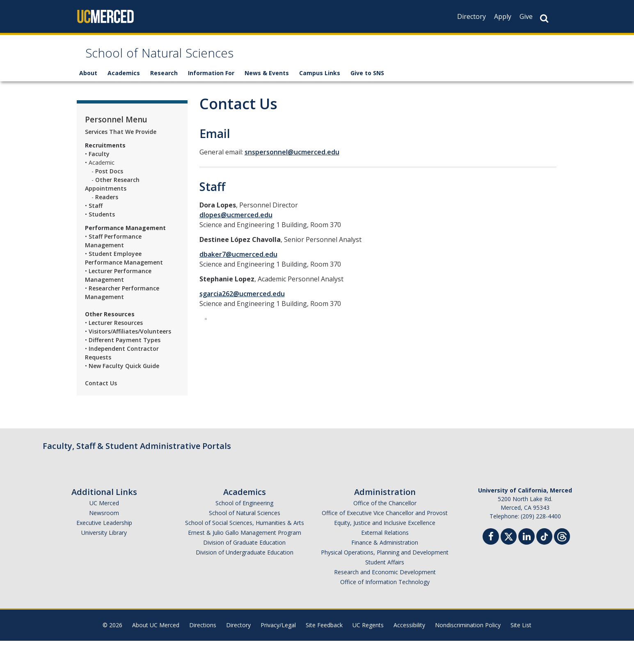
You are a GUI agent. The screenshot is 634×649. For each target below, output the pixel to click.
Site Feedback (324, 633)
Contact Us (101, 391)
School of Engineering (244, 511)
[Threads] (562, 543)
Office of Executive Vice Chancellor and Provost (385, 521)
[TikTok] (544, 543)
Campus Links (319, 81)
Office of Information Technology (385, 590)
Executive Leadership (104, 531)
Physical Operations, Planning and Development (385, 560)
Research (164, 81)
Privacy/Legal (278, 633)
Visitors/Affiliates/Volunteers (131, 339)
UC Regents (368, 633)
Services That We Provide (120, 140)
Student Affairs (384, 570)
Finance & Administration (384, 551)
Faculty (99, 162)
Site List (520, 633)
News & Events (267, 81)
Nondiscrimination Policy (468, 633)
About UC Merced (155, 633)
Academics (124, 81)
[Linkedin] (526, 546)
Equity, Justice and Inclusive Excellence (384, 531)
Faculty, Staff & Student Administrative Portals (137, 454)
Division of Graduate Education (244, 551)
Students (102, 222)
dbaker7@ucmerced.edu (238, 262)
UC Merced (104, 511)
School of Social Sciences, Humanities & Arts (244, 531)
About (88, 81)
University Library (104, 541)
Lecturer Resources (116, 331)
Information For (211, 81)
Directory (471, 16)
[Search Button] (544, 18)
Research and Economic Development (385, 580)
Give (526, 16)
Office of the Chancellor (385, 511)
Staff (96, 214)
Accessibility (409, 633)
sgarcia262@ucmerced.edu (242, 301)
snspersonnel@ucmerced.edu (292, 160)
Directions (202, 633)
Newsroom (104, 521)
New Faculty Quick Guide (124, 374)
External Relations (385, 541)
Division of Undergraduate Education (244, 560)
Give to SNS (367, 81)
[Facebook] (490, 546)
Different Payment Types (124, 348)
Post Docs (109, 179)
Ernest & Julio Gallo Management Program (244, 541)
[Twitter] (508, 543)
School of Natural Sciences (189, 59)
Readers (106, 205)
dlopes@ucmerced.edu (235, 223)
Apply (502, 16)
